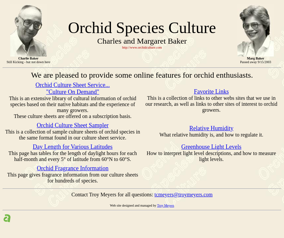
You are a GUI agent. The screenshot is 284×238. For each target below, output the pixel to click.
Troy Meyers (165, 205)
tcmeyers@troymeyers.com (184, 194)
